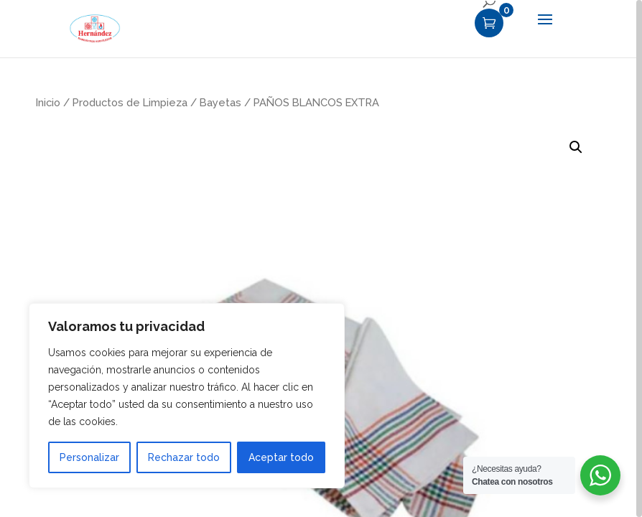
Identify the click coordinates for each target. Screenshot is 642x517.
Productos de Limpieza (130, 102)
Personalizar (89, 457)
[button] (576, 147)
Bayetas (220, 102)
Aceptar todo (281, 457)
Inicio (48, 102)
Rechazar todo (184, 457)
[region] (321, 258)
